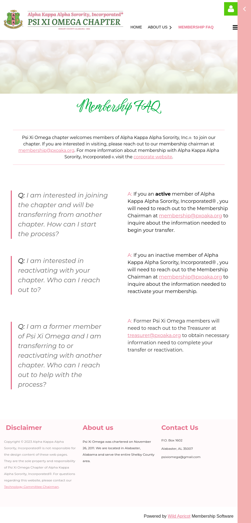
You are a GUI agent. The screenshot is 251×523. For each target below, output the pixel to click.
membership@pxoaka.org (46, 150)
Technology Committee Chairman (31, 487)
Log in (231, 9)
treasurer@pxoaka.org (154, 335)
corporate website (153, 156)
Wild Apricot (179, 516)
